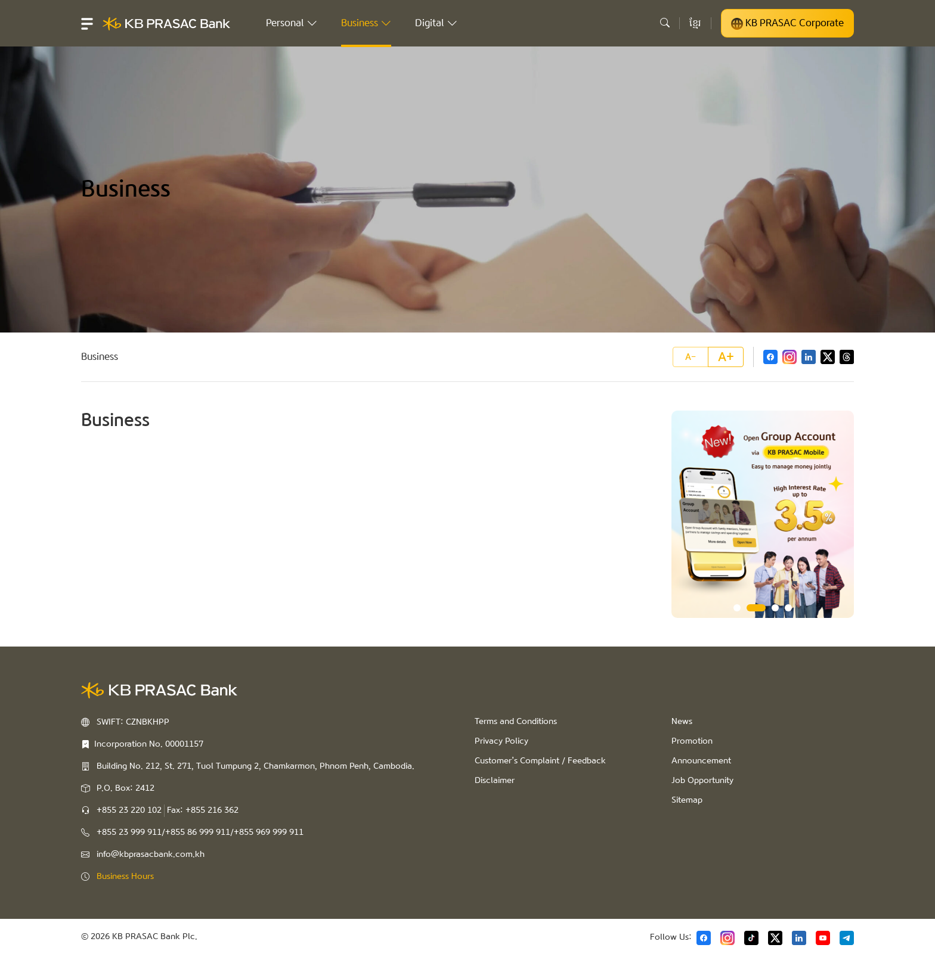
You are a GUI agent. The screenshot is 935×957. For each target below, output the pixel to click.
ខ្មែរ (695, 23)
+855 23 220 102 (129, 810)
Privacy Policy (501, 741)
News (681, 721)
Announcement (701, 761)
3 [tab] (775, 607)
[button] (87, 23)
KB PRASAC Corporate (787, 23)
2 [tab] (756, 607)
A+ (726, 357)
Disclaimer (495, 780)
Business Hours (125, 876)
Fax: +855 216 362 (203, 810)
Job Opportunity (702, 780)
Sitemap (686, 800)
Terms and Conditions (516, 721)
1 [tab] (737, 607)
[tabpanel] (762, 514)
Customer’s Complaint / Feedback (540, 761)
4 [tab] (788, 607)
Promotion (692, 741)
